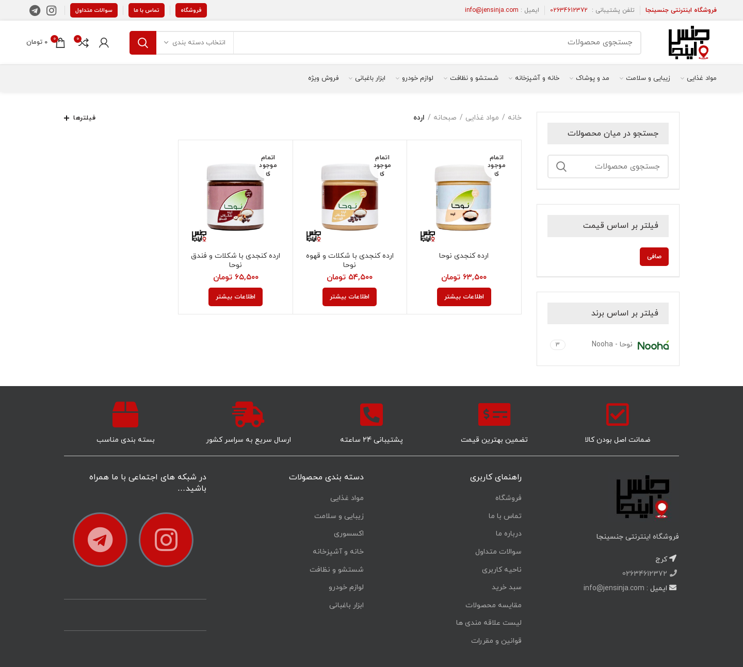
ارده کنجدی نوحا (464, 256)
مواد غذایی (482, 118)
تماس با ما (146, 10)
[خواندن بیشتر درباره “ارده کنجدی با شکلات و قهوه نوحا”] (349, 297)
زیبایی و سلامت (339, 516)
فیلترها (84, 118)
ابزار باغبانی (346, 605)
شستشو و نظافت (337, 570)
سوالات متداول (93, 10)
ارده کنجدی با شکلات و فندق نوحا (235, 261)
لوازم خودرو (346, 587)
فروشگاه (191, 10)
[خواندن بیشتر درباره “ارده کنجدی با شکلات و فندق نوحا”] (235, 297)
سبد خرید (507, 587)
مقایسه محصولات (493, 605)
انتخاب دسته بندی (198, 42)
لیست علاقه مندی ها (489, 623)
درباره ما (509, 534)
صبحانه (445, 118)
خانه (515, 118)
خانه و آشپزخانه (338, 552)
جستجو (143, 43)
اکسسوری (349, 534)
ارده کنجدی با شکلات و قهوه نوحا (350, 261)
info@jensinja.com (492, 10)
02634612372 (569, 10)
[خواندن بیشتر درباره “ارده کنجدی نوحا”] (464, 297)
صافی (654, 257)
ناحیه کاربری (502, 570)
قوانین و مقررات (496, 641)
